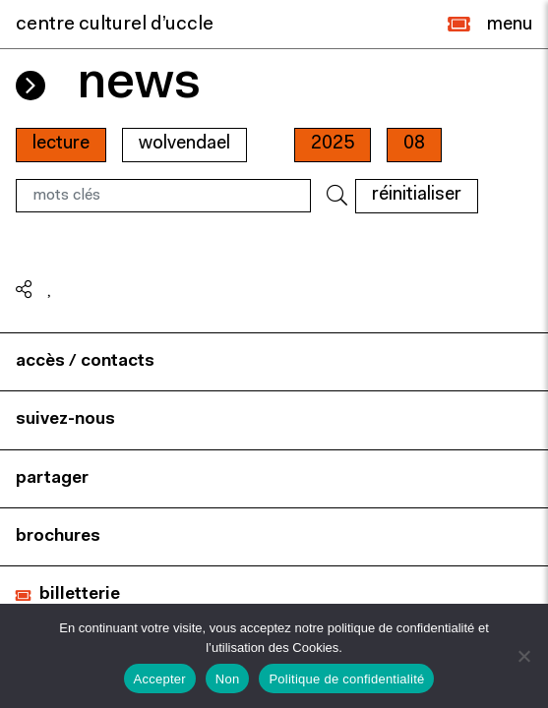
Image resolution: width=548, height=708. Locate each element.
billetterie (79, 594)
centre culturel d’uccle (114, 24)
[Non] (523, 656)
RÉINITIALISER (416, 195)
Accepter (160, 679)
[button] (459, 24)
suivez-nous (65, 419)
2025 (332, 144)
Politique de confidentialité (346, 679)
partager (52, 478)
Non (227, 679)
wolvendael (184, 144)
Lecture (61, 144)
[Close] (509, 24)
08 (414, 144)
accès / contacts (85, 361)
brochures (58, 536)
